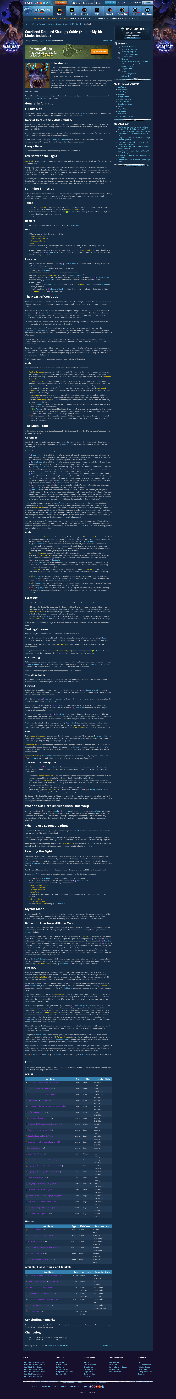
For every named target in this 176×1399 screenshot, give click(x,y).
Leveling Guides (61, 1374)
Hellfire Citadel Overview (126, 116)
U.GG (140, 1362)
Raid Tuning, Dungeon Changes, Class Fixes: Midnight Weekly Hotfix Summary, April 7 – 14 (133, 128)
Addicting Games (144, 1367)
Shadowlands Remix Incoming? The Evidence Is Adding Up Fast (134, 156)
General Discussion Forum (57, 1345)
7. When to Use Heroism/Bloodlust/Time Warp (136, 61)
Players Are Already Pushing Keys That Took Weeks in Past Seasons (133, 143)
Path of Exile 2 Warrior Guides (33, 1374)
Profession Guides (115, 1369)
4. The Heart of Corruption (130, 54)
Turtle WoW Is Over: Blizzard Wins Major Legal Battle (134, 161)
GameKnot (141, 1374)
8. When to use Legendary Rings (132, 64)
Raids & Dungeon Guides (118, 1367)
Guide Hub (88, 1376)
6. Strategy (124, 59)
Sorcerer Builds (89, 1374)
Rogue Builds (88, 1372)
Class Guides (60, 1362)
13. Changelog (126, 76)
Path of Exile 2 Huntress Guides (33, 1362)
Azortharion (58, 96)
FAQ (55, 1386)
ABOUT (25, 1386)
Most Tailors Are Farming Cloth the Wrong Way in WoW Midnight (134, 152)
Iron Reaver (122, 87)
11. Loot (123, 71)
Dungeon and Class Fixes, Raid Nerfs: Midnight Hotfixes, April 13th (134, 139)
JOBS (86, 1386)
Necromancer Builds (91, 1369)
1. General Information (128, 47)
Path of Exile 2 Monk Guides (32, 1367)
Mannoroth (122, 111)
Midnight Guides (62, 1369)
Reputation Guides (115, 1372)
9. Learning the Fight (127, 66)
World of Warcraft (38, 24)
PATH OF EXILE (27, 1357)
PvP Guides (60, 1367)
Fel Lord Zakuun (123, 102)
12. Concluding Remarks (129, 74)
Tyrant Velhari (122, 109)
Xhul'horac (121, 106)
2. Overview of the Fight (129, 49)
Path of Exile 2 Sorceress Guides (34, 1372)
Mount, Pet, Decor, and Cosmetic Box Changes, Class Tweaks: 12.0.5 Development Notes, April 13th (134, 133)
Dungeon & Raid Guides (64, 1372)
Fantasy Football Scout (145, 1372)
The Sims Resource (144, 1365)
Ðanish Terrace (36, 98)
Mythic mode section (60, 139)
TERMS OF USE (75, 1386)
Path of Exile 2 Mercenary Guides (34, 1365)
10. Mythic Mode (126, 69)
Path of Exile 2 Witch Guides (32, 1376)
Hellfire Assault (123, 89)
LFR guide (83, 113)
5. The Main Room (127, 57)
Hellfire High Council (125, 92)
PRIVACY (63, 1386)
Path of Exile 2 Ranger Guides (33, 1369)
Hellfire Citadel (75, 24)
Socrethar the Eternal (125, 104)
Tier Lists (87, 1362)
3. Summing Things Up (128, 52)
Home (27, 24)
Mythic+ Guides (61, 1365)
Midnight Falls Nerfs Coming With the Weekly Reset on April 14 (133, 148)
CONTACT (35, 1386)
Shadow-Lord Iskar (124, 99)
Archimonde (122, 114)
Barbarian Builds (90, 1365)
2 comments (107, 41)
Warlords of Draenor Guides (57, 24)
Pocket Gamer (143, 1369)
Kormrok (121, 94)
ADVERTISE (46, 1386)
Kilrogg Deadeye (123, 97)
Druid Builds (88, 1367)
